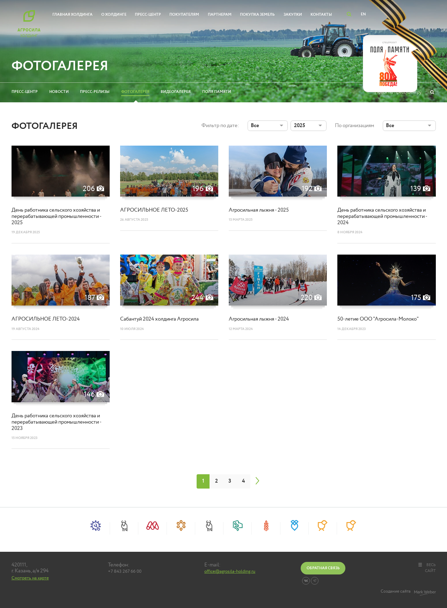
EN (363, 14)
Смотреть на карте (30, 578)
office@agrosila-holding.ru (229, 571)
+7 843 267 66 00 (124, 571)
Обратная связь (323, 568)
